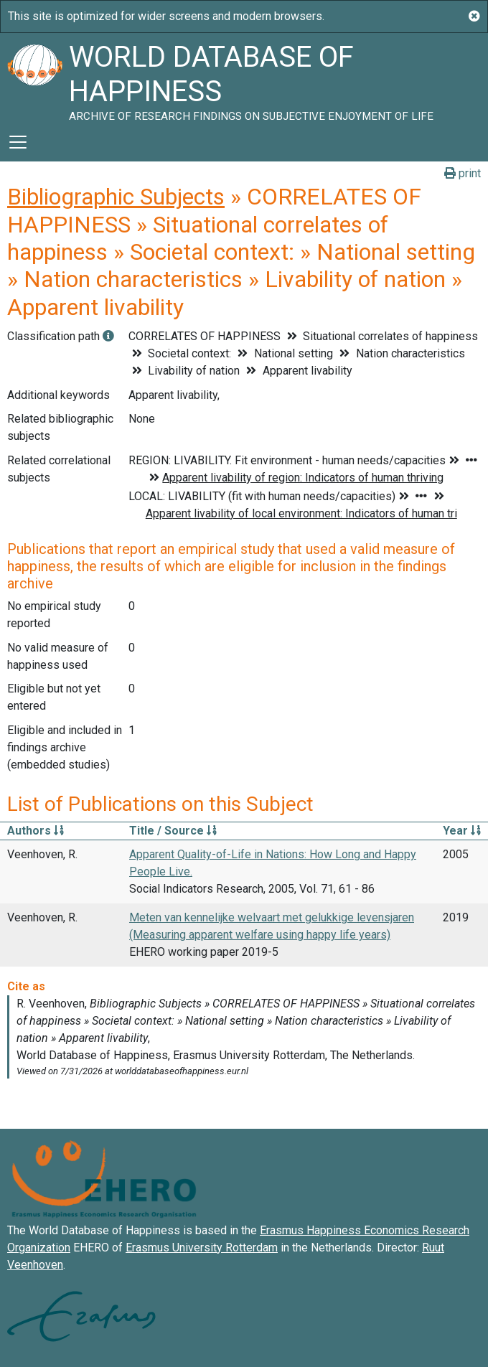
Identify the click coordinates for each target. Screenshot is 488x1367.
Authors (35, 830)
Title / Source (173, 830)
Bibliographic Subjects (116, 196)
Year (462, 830)
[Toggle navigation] (18, 142)
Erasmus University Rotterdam (202, 1247)
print (462, 173)
